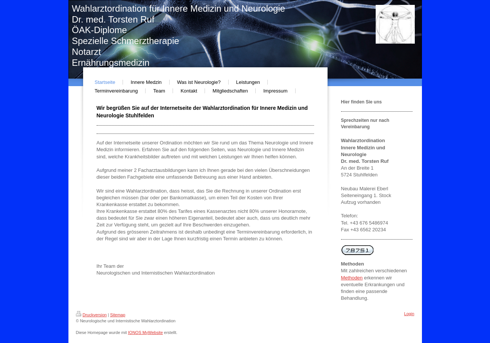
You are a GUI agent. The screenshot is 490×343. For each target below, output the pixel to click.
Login (409, 313)
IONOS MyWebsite (145, 332)
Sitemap (117, 315)
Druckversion (91, 315)
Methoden (352, 278)
